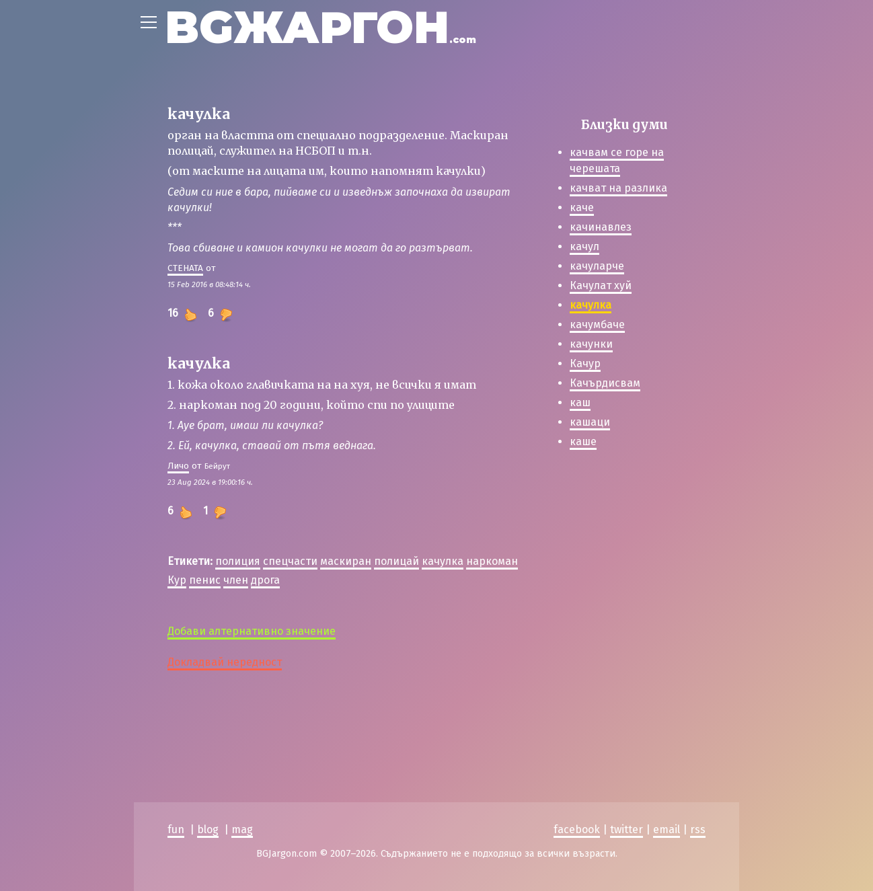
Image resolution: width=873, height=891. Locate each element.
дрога (265, 580)
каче (582, 207)
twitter (626, 829)
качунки (591, 344)
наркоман (492, 561)
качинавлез (601, 227)
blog (208, 829)
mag (242, 829)
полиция (237, 561)
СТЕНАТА (185, 268)
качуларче (597, 266)
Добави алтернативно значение (251, 631)
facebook (577, 829)
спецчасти (290, 561)
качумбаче (597, 324)
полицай (396, 561)
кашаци (590, 422)
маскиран (345, 561)
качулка (442, 561)
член (235, 580)
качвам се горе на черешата (617, 160)
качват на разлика (618, 188)
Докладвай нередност (224, 662)
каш (580, 402)
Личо (178, 465)
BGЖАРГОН (320, 27)
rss (698, 829)
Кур (176, 580)
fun (175, 829)
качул (584, 246)
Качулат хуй (601, 285)
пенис (205, 580)
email (666, 829)
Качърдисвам (605, 383)
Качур (585, 363)
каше (583, 441)
